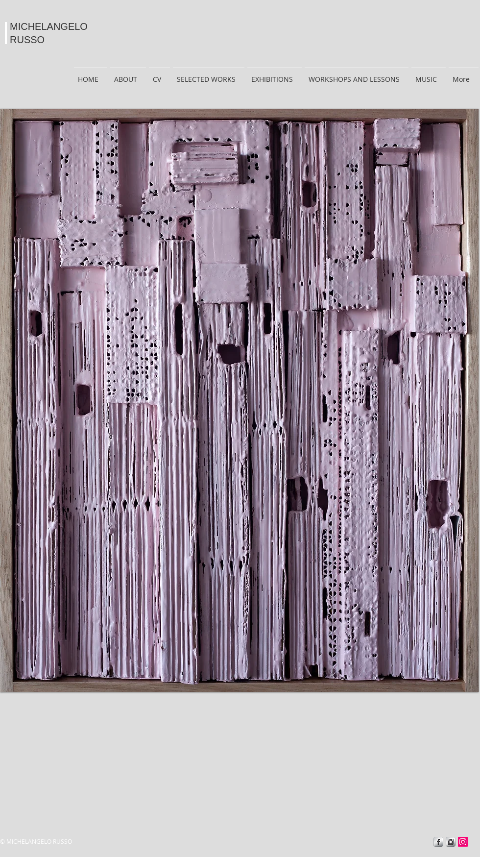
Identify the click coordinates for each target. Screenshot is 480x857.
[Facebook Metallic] (438, 842)
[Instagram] (463, 842)
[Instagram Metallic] (451, 842)
